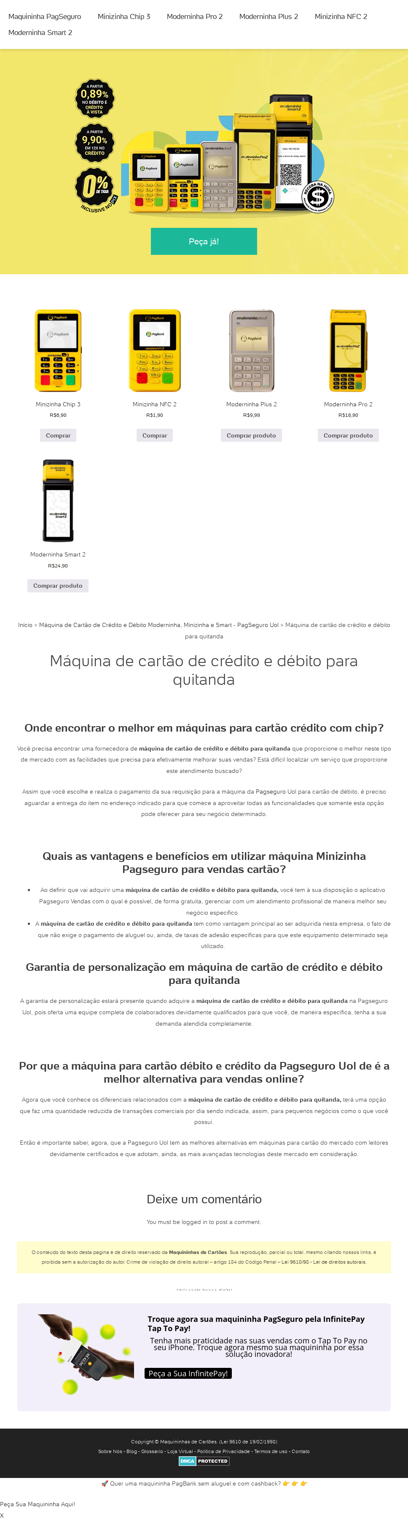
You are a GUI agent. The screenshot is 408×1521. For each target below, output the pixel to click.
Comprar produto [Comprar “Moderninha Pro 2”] (348, 435)
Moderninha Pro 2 (195, 16)
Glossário (152, 1451)
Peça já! (204, 241)
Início (25, 625)
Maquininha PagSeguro (44, 16)
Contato (301, 1451)
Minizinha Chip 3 (124, 16)
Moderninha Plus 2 (268, 16)
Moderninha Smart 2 (40, 32)
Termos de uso (270, 1451)
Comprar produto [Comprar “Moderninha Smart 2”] (58, 585)
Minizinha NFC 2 (341, 16)
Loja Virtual (180, 1451)
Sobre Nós (110, 1451)
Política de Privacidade (223, 1451)
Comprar (58, 435)
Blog (131, 1451)
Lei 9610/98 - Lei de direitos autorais (323, 1262)
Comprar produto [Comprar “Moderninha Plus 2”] (251, 435)
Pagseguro (271, 791)
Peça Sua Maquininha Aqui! (37, 1504)
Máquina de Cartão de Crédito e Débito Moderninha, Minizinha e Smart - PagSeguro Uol (159, 625)
